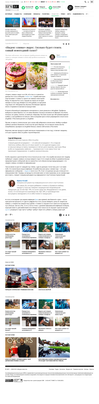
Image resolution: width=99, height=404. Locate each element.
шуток (7, 210)
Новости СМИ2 (9, 262)
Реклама (51, 369)
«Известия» (29, 96)
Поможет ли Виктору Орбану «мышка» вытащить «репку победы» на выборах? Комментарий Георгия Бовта (61, 34)
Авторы (86, 369)
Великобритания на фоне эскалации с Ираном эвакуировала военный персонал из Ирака (59, 94)
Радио (57, 369)
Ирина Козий (22, 181)
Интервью (8, 14)
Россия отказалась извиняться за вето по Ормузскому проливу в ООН (59, 68)
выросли (28, 171)
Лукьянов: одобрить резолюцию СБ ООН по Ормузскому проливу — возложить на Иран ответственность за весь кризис (45, 34)
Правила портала (78, 369)
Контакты (62, 369)
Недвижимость (78, 14)
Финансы (36, 14)
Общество (55, 14)
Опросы (91, 369)
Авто (69, 14)
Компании (27, 14)
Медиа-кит (69, 369)
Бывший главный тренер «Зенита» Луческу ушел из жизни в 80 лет (59, 87)
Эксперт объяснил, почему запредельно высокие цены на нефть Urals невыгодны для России (12, 33)
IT (86, 14)
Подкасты (18, 14)
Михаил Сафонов (61, 57)
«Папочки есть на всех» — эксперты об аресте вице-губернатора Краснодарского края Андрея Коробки (29, 33)
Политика (45, 14)
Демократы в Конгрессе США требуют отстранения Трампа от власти (59, 74)
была (36, 199)
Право (63, 14)
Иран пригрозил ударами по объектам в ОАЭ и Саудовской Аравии (60, 80)
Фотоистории (10, 265)
